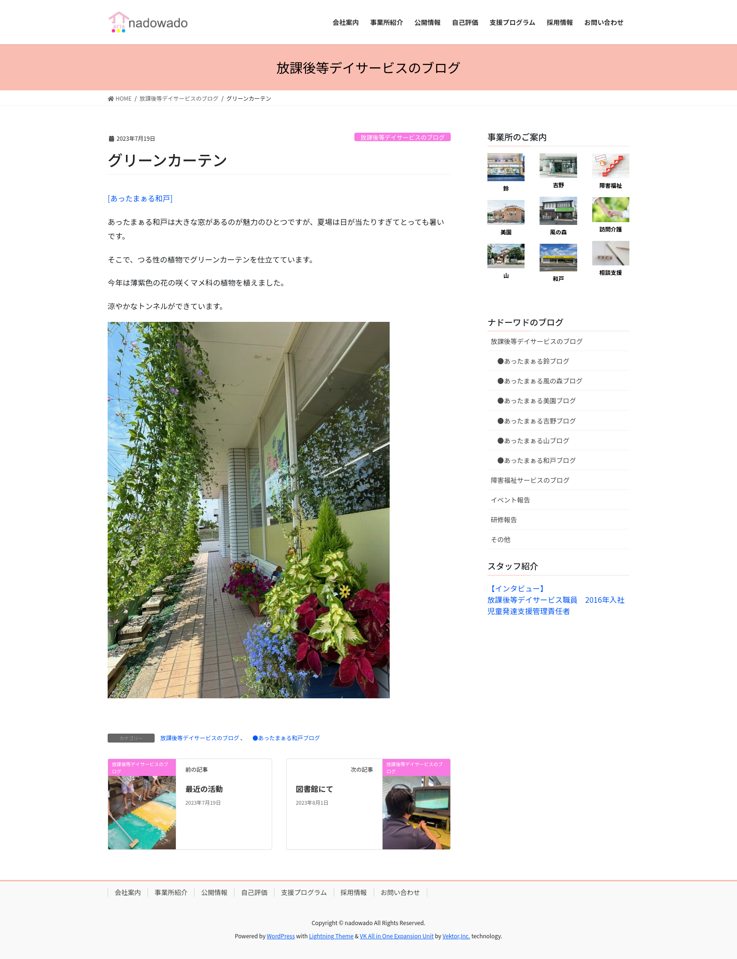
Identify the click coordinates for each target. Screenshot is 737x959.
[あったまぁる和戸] (140, 198)
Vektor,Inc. (456, 936)
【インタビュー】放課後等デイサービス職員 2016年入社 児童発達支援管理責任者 (559, 599)
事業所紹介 (171, 892)
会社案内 (128, 892)
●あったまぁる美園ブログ (533, 400)
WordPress (281, 936)
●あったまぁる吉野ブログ (533, 420)
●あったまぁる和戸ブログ (283, 738)
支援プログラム (304, 892)
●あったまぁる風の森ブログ (537, 380)
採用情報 (354, 892)
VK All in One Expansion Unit (397, 936)
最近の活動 (204, 788)
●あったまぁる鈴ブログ (530, 361)
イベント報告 (510, 499)
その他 (500, 539)
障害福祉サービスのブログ (530, 480)
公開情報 (214, 892)
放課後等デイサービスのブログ (403, 137)
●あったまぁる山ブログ (530, 440)
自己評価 (254, 892)
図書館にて (314, 788)
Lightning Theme (331, 936)
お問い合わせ (400, 892)
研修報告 (504, 519)
